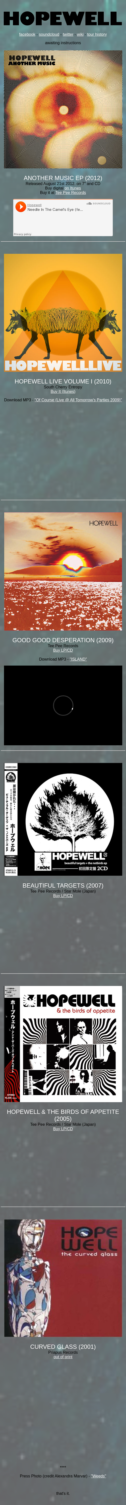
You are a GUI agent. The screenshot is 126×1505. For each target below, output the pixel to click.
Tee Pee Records (71, 192)
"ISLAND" (78, 659)
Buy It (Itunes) (63, 391)
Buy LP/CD (63, 650)
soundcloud (49, 34)
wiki (80, 34)
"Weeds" (98, 1476)
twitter (68, 34)
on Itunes (72, 188)
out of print (63, 1357)
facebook (27, 34)
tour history (97, 34)
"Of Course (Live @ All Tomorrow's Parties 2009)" (78, 400)
